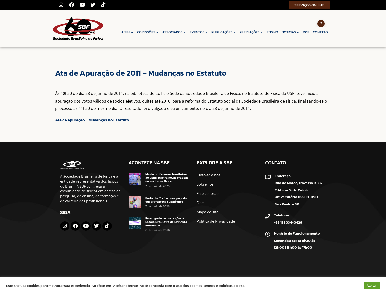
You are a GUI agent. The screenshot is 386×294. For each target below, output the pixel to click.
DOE (306, 32)
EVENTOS (199, 32)
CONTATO (320, 32)
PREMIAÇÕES (251, 32)
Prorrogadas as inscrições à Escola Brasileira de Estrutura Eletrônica (166, 222)
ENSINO (272, 32)
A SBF (127, 32)
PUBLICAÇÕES (223, 32)
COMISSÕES (148, 32)
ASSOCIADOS (174, 32)
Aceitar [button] (372, 285)
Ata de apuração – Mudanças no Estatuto (92, 120)
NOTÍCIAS (290, 32)
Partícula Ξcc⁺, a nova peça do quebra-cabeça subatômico (166, 200)
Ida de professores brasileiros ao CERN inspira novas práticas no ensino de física (166, 178)
